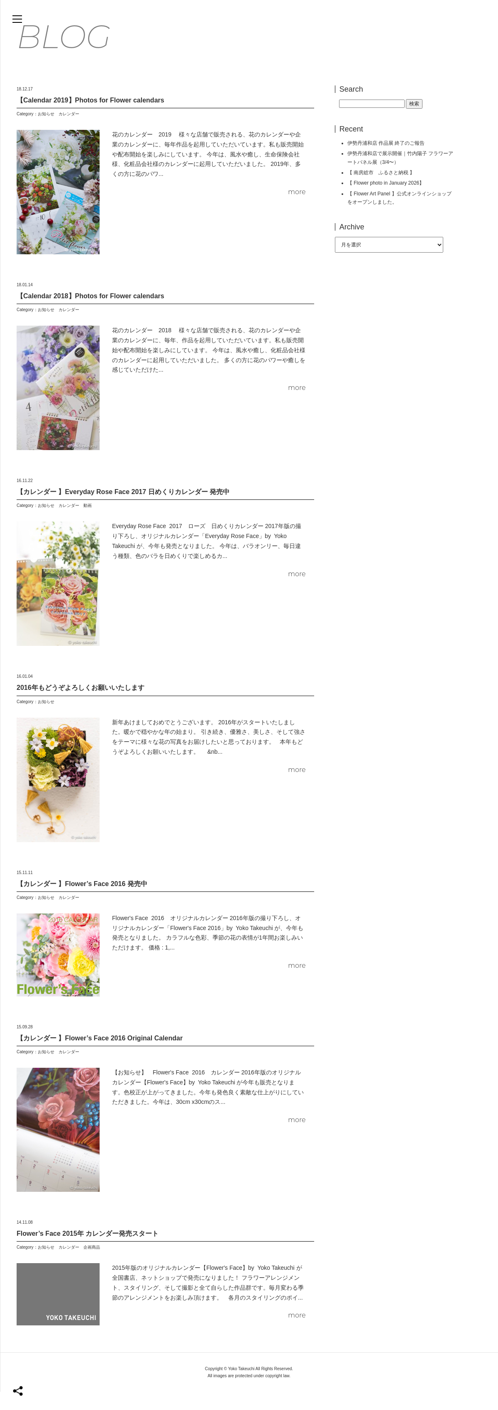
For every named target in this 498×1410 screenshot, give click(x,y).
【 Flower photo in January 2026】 (385, 202)
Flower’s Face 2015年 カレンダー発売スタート (88, 1251)
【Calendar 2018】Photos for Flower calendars (90, 314)
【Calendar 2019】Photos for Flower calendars (90, 118)
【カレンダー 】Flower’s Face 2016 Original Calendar (100, 1056)
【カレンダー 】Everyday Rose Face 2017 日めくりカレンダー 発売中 (123, 510)
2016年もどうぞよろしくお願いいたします (80, 706)
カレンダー (69, 132)
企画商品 (91, 1265)
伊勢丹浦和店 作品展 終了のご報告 (386, 161)
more (297, 210)
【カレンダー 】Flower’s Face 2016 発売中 (82, 902)
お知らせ (46, 132)
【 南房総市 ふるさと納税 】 (381, 191)
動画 (87, 524)
